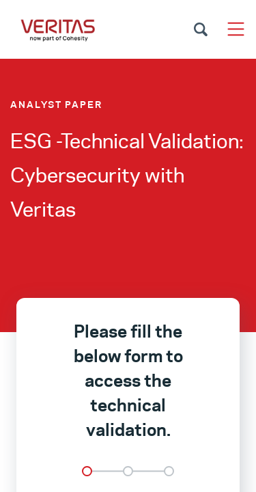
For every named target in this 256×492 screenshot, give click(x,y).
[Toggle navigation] (236, 29)
